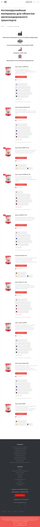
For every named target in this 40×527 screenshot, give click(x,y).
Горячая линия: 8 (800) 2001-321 (20, 489)
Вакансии (20, 477)
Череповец (21, 511)
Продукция (20, 444)
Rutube (19, 506)
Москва (15, 511)
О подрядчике (20, 484)
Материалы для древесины (20, 457)
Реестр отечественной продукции (20, 446)
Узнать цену (21, 76)
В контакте (14, 506)
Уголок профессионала (20, 482)
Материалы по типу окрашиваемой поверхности (20, 462)
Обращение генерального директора (20, 470)
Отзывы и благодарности (20, 479)
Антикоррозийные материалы (20, 448)
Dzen (25, 506)
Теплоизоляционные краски (20, 458)
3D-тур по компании (20, 472)
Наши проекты (20, 474)
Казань (9, 511)
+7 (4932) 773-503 (28, 2)
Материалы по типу (20, 460)
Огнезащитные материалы (20, 450)
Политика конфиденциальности (20, 502)
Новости (20, 481)
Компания (20, 466)
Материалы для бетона (20, 455)
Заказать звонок (20, 495)
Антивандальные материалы (20, 452)
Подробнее (25, 521)
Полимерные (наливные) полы (20, 453)
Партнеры (20, 476)
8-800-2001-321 (29, 1)
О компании (20, 469)
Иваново (3, 511)
